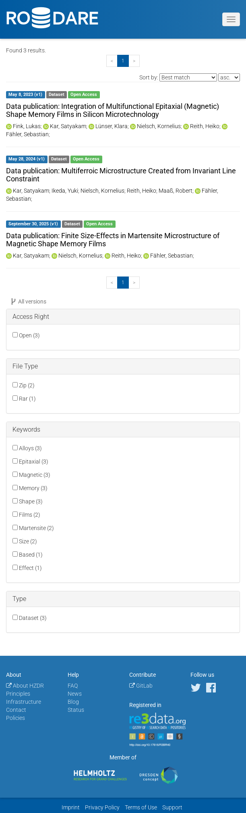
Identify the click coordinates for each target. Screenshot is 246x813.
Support (172, 807)
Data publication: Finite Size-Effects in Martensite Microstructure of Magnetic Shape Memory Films (112, 239)
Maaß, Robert (175, 190)
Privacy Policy (102, 807)
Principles (18, 693)
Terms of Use (141, 807)
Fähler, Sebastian (27, 134)
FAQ (73, 685)
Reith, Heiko (204, 126)
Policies (15, 718)
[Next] (134, 61)
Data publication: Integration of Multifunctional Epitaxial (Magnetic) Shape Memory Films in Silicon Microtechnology (112, 110)
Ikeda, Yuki (65, 190)
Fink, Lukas (27, 126)
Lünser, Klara (111, 126)
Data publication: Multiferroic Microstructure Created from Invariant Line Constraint (121, 174)
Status (76, 710)
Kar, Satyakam (68, 126)
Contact (16, 710)
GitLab (141, 685)
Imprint (71, 807)
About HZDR (25, 685)
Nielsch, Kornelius (159, 126)
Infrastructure (23, 702)
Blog (73, 702)
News (75, 693)
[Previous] (112, 61)
